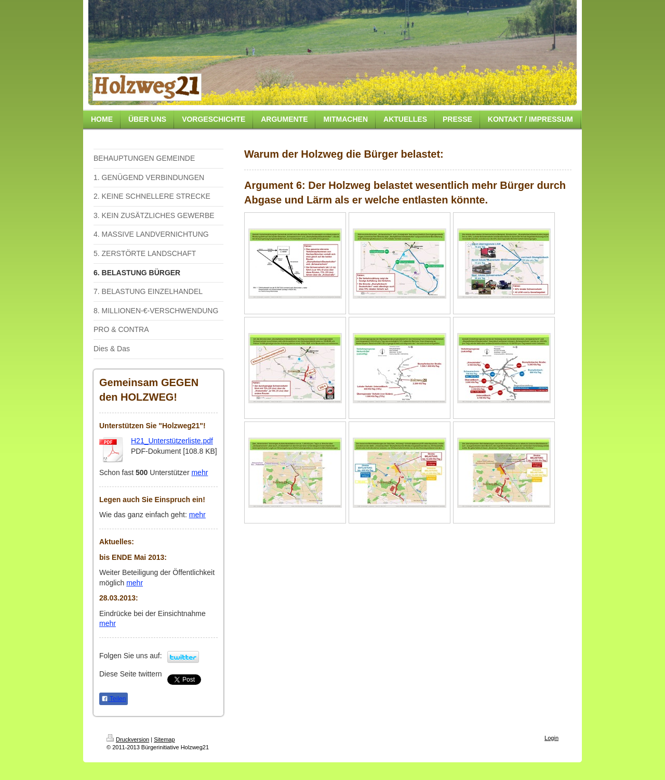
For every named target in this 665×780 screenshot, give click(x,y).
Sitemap (164, 739)
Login (551, 738)
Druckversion (128, 739)
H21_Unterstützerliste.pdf (172, 441)
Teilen (113, 698)
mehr (199, 472)
